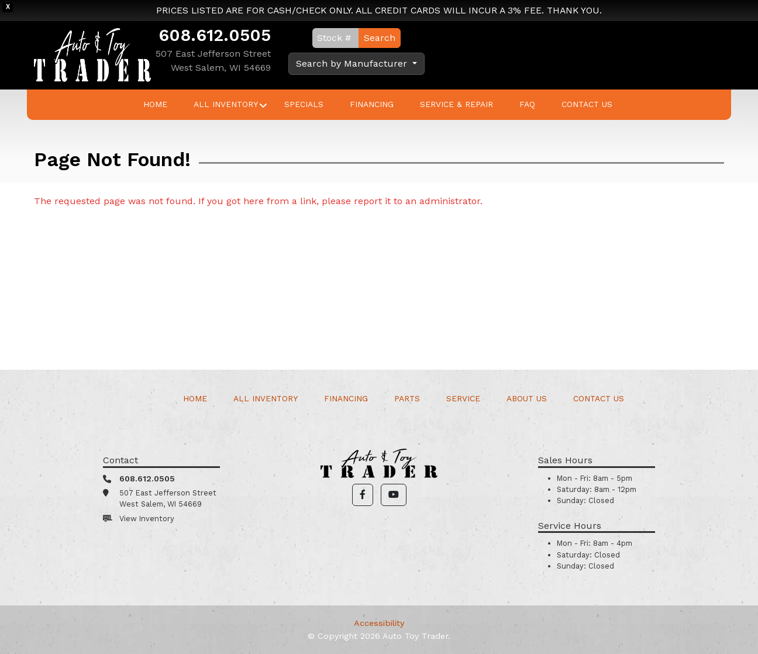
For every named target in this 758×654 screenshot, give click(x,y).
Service (463, 398)
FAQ (527, 104)
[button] (362, 495)
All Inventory (226, 104)
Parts (407, 398)
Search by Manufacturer (353, 63)
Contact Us (586, 104)
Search (379, 37)
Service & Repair (456, 104)
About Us (527, 398)
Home (155, 104)
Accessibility (379, 623)
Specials (303, 104)
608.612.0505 (215, 35)
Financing (372, 104)
